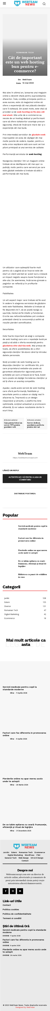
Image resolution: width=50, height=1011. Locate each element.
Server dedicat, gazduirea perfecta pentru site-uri (35, 425)
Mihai (12, 693)
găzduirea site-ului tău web (17, 345)
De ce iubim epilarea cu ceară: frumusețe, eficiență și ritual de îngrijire (32, 563)
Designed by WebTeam (25, 1007)
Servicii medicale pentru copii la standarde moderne (32, 527)
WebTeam (27, 79)
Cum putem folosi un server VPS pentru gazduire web (13, 425)
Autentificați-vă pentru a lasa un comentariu (25, 478)
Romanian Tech (25, 52)
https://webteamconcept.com (25, 458)
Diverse (6, 936)
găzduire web (38, 134)
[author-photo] (6, 693)
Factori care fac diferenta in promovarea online (30, 539)
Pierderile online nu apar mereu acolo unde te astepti (32, 551)
